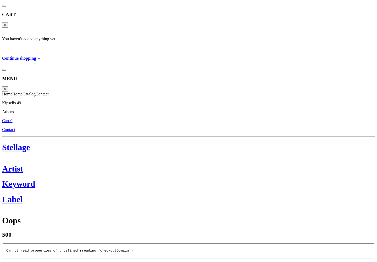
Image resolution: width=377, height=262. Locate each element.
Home (7, 94)
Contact (42, 94)
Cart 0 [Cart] (7, 120)
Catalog (29, 94)
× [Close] (5, 25)
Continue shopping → (21, 58)
